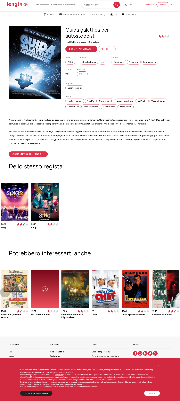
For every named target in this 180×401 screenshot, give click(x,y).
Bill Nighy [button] (142, 101)
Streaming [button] (98, 14)
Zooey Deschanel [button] (125, 101)
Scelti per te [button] (129, 14)
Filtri (128, 4)
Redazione (55, 356)
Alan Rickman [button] (109, 107)
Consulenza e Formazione (63, 4)
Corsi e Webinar (41, 4)
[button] (81, 49)
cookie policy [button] (68, 372)
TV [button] (114, 14)
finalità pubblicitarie (137, 377)
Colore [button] (82, 74)
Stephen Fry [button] (73, 107)
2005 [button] (70, 62)
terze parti (59, 375)
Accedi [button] (163, 4)
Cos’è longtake (57, 352)
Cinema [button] (49, 14)
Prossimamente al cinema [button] (73, 14)
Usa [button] (102, 62)
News (11, 356)
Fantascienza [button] (149, 62)
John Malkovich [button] (91, 107)
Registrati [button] (149, 4)
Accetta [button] (152, 393)
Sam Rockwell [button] (105, 101)
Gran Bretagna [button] (89, 62)
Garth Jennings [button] (75, 88)
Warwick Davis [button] (158, 101)
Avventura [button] (133, 62)
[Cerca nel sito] (101, 4)
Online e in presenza (101, 352)
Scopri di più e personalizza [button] (36, 393)
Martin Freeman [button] (75, 101)
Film (11, 352)
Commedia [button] (119, 62)
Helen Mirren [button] (125, 107)
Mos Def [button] (91, 101)
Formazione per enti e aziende (105, 356)
